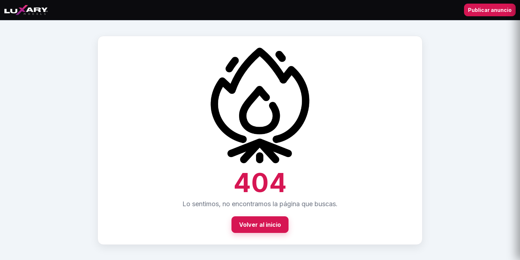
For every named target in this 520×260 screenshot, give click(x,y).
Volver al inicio (260, 224)
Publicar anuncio (490, 10)
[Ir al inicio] (26, 10)
